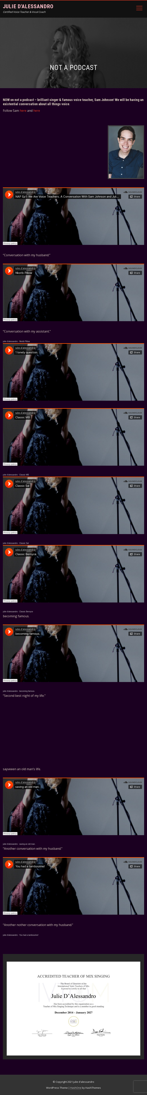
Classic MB (24, 475)
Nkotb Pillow (24, 341)
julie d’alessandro (10, 341)
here (23, 110)
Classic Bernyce (26, 612)
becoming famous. (27, 691)
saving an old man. (27, 844)
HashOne (75, 1087)
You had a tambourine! (28, 935)
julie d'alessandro (28, 6)
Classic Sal (24, 543)
